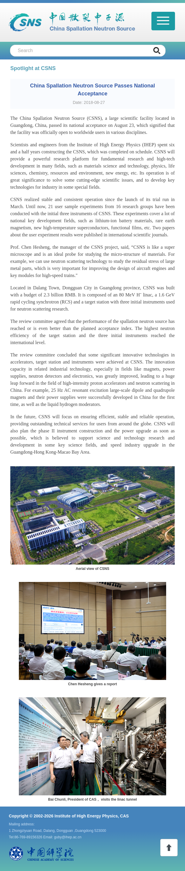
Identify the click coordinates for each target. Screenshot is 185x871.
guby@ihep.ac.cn (67, 837)
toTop (169, 847)
